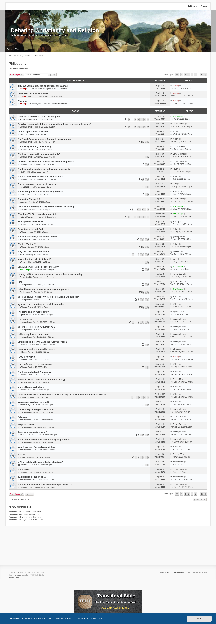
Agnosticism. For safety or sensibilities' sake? (41, 304)
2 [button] (185, 74)
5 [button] (195, 74)
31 (135, 217)
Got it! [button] (199, 618)
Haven (22, 172)
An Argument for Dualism (31, 221)
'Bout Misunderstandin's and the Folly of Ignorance (44, 439)
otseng (23, 89)
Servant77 (177, 379)
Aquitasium (24, 292)
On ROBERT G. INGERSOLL (32, 477)
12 (141, 127)
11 (138, 127)
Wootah (23, 195)
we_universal (16, 575)
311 (21, 134)
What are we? (25, 469)
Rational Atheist (26, 217)
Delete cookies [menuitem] (178, 572)
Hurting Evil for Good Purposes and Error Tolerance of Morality (50, 274)
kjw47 (175, 259)
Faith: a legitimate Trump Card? (34, 334)
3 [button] (188, 74)
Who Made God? (26, 319)
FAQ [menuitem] (17, 49)
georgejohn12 (178, 237)
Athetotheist (177, 191)
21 (148, 119)
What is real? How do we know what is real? (40, 176)
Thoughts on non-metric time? (33, 312)
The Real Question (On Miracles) (34, 146)
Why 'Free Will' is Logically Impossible (37, 214)
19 (141, 119)
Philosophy (17, 64)
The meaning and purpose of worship (37, 184)
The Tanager (178, 116)
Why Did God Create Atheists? (33, 251)
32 (138, 217)
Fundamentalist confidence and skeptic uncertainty (44, 169)
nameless (176, 251)
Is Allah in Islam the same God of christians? (40, 462)
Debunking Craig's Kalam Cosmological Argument (43, 289)
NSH (175, 184)
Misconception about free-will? (33, 402)
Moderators (23, 69)
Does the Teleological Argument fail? (36, 327)
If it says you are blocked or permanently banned (43, 86)
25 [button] (202, 74)
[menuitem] (11, 577)
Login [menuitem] (203, 6)
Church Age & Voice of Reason (33, 131)
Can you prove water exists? (32, 432)
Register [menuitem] (192, 6)
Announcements (60, 89)
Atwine (25, 465)
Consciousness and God (30, 229)
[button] (177, 74)
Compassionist (26, 127)
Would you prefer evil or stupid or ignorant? (40, 191)
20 (145, 119)
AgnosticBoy (25, 405)
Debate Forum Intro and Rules (33, 93)
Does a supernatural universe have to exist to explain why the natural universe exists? (62, 394)
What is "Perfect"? (27, 244)
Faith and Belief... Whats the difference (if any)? (42, 379)
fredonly (176, 221)
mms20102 (24, 187)
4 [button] (192, 74)
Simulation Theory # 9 (29, 199)
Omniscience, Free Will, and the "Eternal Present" (43, 342)
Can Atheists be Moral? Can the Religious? (40, 116)
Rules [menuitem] (9, 49)
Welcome (22, 101)
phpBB (19, 572)
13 (145, 127)
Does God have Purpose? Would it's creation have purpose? (49, 297)
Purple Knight (25, 119)
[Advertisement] (108, 547)
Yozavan (23, 202)
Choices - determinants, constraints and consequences (46, 161)
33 (141, 217)
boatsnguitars (25, 285)
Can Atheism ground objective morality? (38, 267)
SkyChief (23, 382)
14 (148, 127)
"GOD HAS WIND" (27, 357)
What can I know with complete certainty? (39, 154)
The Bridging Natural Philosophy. (35, 372)
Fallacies (22, 417)
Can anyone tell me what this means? (37, 349)
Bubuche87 (177, 454)
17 (135, 119)
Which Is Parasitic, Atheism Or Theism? (38, 237)
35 (148, 217)
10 (135, 127)
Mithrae (23, 352)
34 (145, 217)
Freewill (22, 454)
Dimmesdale (25, 149)
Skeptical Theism (26, 424)
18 (138, 119)
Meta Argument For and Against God (36, 447)
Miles (22, 255)
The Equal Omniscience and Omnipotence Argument (44, 139)
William (176, 139)
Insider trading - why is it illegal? (34, 259)
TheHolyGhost (178, 281)
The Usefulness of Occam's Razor (35, 364)
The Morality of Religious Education (36, 409)
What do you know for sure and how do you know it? (45, 484)
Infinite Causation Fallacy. (31, 387)
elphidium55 (25, 315)
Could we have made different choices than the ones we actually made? (54, 124)
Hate (20, 282)
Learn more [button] (97, 618)
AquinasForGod (26, 435)
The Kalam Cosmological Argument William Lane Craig (46, 207)
